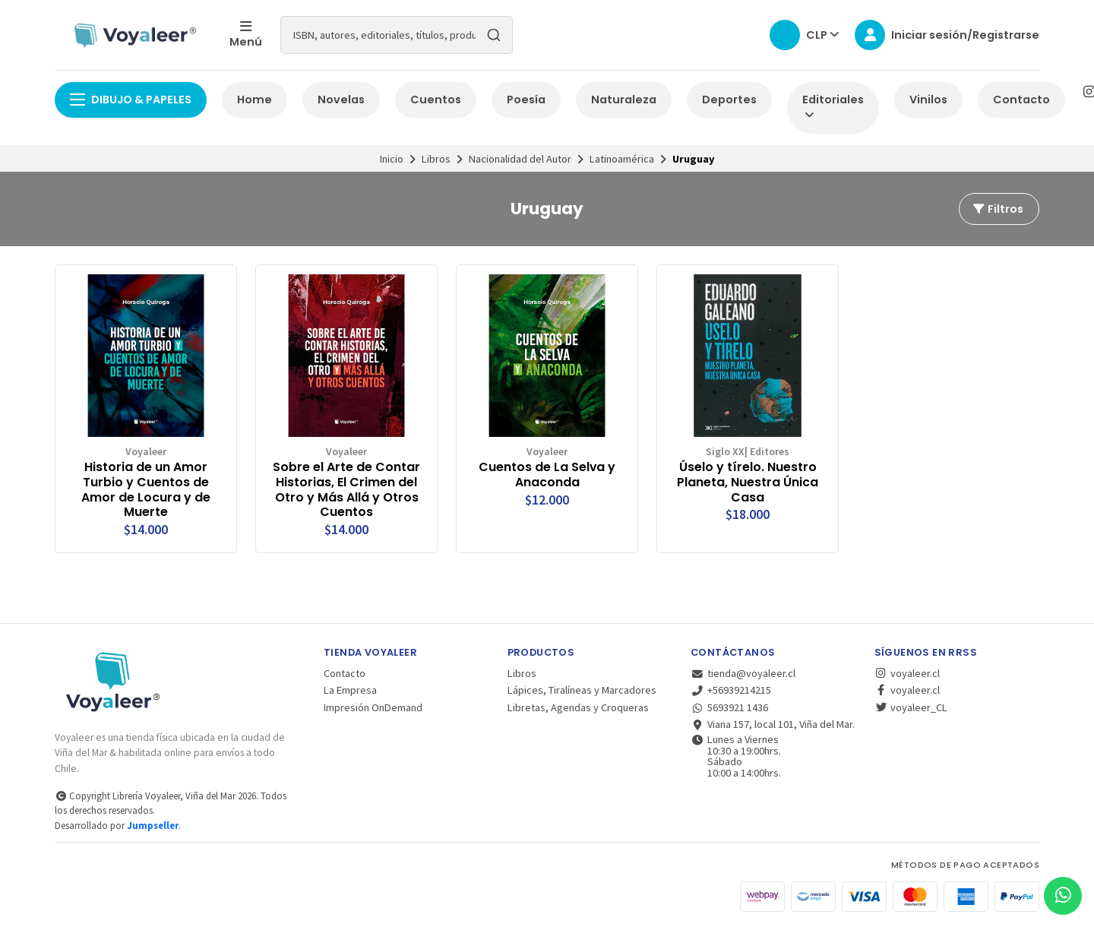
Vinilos (928, 99)
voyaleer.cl (907, 673)
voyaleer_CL (910, 707)
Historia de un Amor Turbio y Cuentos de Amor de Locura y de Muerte (145, 490)
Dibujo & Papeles (130, 99)
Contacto (1021, 99)
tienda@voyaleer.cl (743, 673)
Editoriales (833, 107)
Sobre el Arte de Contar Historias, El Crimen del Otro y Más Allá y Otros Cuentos (346, 490)
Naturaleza (623, 99)
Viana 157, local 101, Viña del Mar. (773, 724)
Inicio (391, 159)
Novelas (341, 99)
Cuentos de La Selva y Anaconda (547, 475)
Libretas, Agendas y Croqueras (578, 707)
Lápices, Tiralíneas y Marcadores (581, 690)
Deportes (729, 99)
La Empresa (350, 690)
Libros (436, 159)
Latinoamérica (622, 159)
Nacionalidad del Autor (520, 159)
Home (254, 99)
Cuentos (435, 99)
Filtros (997, 209)
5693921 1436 (729, 707)
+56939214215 (731, 690)
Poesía (526, 99)
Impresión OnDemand (373, 707)
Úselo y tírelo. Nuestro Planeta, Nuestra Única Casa (747, 482)
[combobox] (396, 35)
